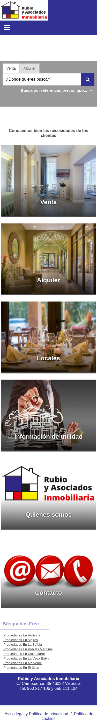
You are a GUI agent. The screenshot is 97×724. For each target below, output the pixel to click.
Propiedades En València (21, 635)
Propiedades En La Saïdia (22, 644)
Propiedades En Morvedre (22, 663)
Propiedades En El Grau (21, 668)
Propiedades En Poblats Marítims (28, 649)
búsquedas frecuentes (26, 623)
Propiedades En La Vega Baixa (26, 658)
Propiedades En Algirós (20, 640)
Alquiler (30, 68)
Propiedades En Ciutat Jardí (24, 654)
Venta (11, 68)
